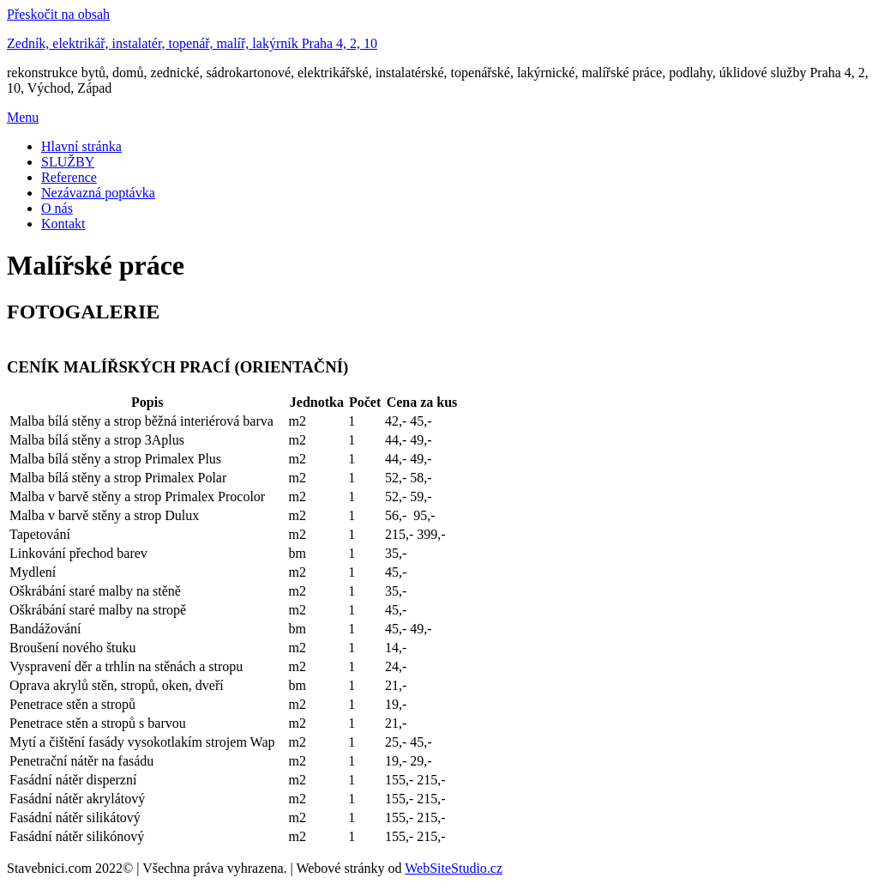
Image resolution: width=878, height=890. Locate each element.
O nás (57, 208)
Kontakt (63, 223)
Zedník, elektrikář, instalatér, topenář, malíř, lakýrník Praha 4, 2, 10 (192, 43)
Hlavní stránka (81, 146)
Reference (69, 177)
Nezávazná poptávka (98, 192)
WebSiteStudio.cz (453, 868)
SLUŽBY (67, 161)
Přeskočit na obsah (58, 14)
